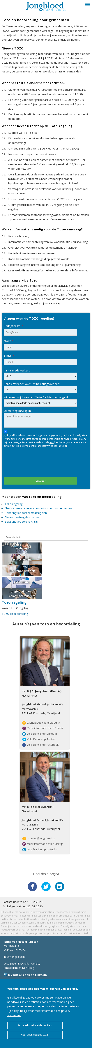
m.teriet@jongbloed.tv (38, 838)
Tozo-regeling (14, 504)
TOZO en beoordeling (15, 613)
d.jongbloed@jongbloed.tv (41, 723)
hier (51, 442)
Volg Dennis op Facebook (40, 745)
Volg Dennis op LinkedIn (39, 734)
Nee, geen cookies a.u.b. (35, 1034)
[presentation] (32, 464)
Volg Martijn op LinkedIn (39, 849)
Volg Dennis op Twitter (39, 739)
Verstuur (40, 481)
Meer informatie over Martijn (42, 844)
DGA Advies (22, 582)
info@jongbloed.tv (14, 956)
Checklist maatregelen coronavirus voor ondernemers (39, 508)
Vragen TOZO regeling (15, 608)
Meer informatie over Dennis (42, 728)
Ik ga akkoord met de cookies (35, 1025)
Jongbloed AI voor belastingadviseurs (22, 594)
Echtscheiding (22, 559)
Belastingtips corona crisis (21, 521)
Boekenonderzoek (22, 571)
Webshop (22, 548)
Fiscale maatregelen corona (22, 517)
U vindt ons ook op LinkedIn (27, 975)
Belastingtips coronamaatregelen (26, 513)
